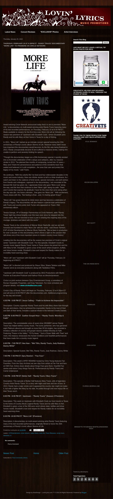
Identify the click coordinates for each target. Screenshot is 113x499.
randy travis (60, 433)
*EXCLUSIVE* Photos (50, 32)
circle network (25, 433)
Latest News (10, 32)
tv (10, 435)
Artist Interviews (71, 32)
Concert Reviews (28, 32)
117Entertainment (14, 433)
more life (42, 433)
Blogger (83, 492)
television (6, 435)
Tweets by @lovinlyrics (80, 472)
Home (36, 453)
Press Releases (51, 433)
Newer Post (8, 453)
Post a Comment (13, 444)
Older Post (63, 453)
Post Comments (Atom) (19, 458)
